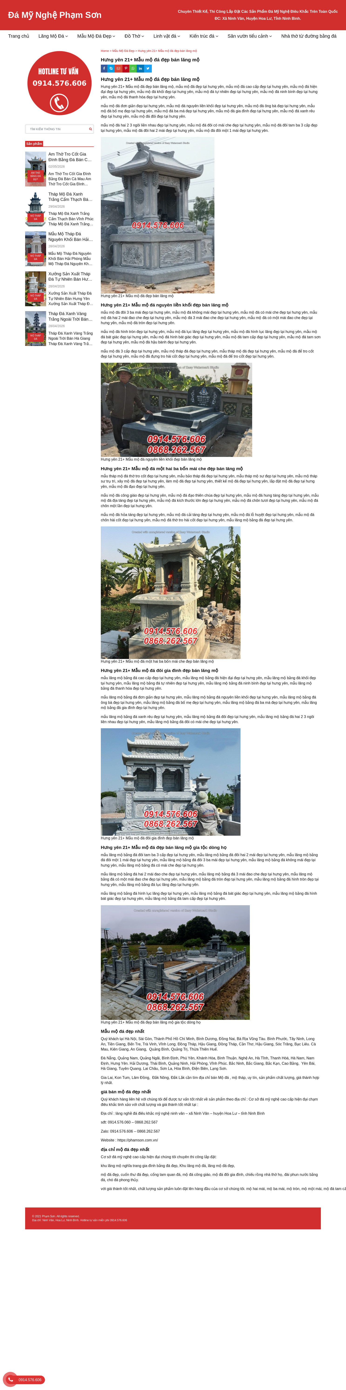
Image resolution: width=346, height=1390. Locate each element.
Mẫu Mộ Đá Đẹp (94, 36)
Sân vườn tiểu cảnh (248, 36)
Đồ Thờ (132, 36)
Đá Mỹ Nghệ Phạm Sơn (56, 15)
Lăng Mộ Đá (51, 36)
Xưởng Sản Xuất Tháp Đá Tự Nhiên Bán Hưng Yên (70, 277)
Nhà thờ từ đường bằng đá (308, 36)
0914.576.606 (118, 1220)
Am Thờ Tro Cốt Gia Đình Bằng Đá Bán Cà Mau (69, 157)
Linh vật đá (164, 36)
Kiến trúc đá (202, 36)
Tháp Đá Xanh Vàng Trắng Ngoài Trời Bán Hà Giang (68, 316)
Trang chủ (18, 36)
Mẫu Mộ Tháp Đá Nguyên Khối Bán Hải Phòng (68, 237)
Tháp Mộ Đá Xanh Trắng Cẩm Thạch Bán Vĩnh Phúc (69, 197)
